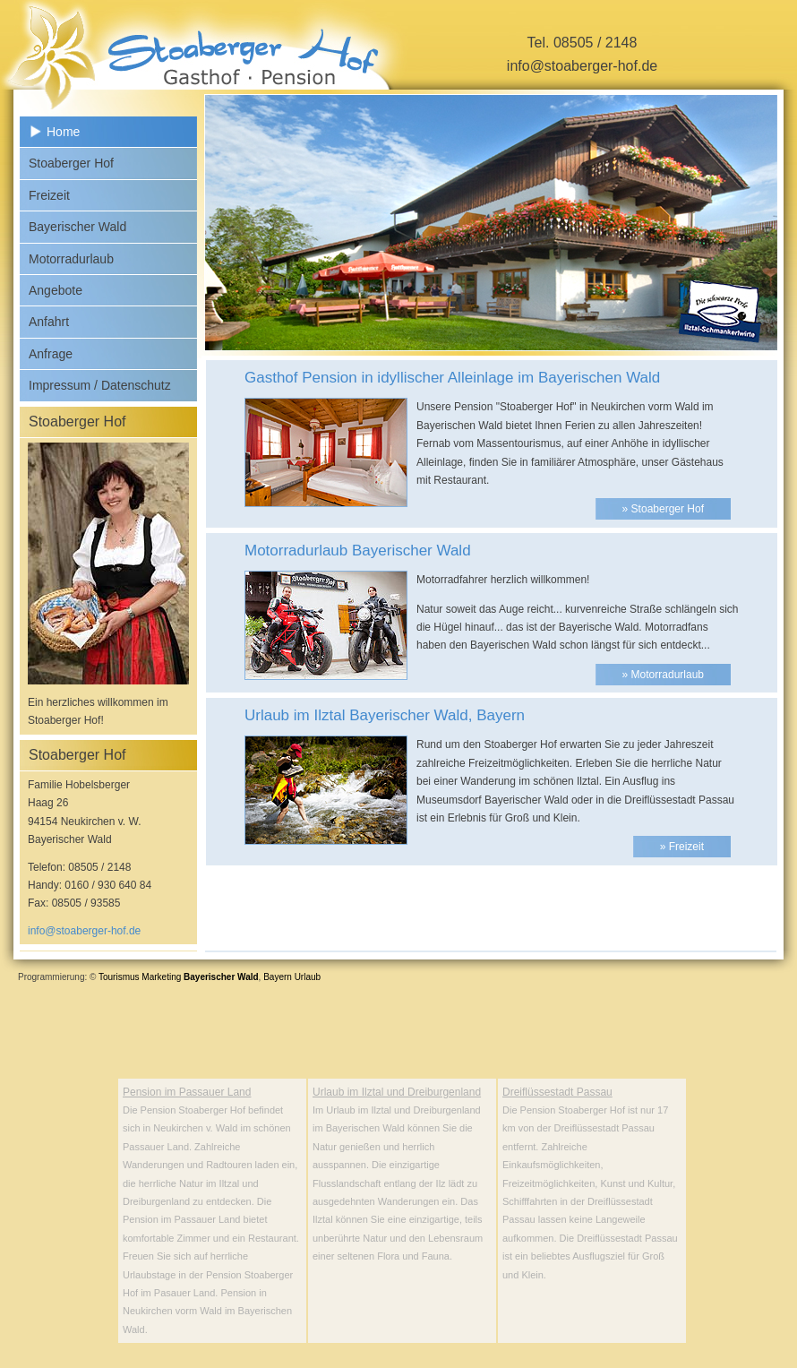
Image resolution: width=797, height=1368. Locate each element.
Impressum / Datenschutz (100, 385)
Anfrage (51, 354)
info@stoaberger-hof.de (582, 65)
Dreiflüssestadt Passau (557, 1092)
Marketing (161, 977)
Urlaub (308, 977)
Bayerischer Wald (77, 226)
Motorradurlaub (71, 259)
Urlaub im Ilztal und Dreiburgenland (397, 1092)
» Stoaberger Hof (663, 509)
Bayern (277, 977)
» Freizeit (682, 846)
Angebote (55, 290)
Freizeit (49, 195)
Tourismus (119, 977)
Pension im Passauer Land (187, 1092)
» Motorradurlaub (663, 674)
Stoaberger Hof (71, 163)
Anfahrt (49, 321)
